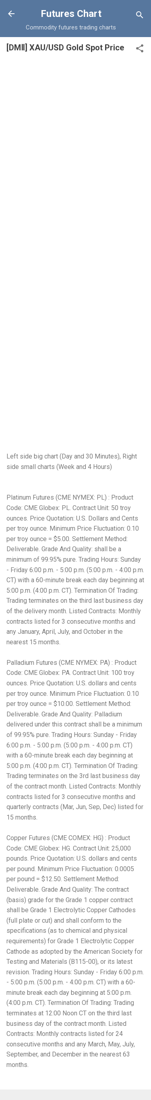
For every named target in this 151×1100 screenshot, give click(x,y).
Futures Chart (71, 13)
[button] (140, 50)
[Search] (140, 16)
